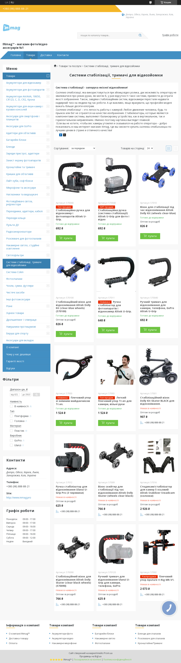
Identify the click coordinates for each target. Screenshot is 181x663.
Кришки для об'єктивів (19, 174)
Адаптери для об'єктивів (21, 133)
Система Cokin (15, 272)
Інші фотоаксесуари (18, 299)
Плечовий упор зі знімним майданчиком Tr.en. (73, 401)
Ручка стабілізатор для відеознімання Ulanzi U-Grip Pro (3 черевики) (71, 489)
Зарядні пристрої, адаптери (22, 153)
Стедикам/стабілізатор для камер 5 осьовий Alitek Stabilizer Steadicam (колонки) (157, 491)
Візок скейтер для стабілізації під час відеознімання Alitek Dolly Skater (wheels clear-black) (115, 491)
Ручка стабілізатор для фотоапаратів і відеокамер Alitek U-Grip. (115, 306)
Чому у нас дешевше (18, 354)
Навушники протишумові (21, 326)
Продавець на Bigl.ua (90, 656)
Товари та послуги (70, 66)
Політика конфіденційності (117, 659)
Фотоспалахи (14, 278)
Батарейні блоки (16, 139)
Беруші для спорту (17, 333)
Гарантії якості (15, 361)
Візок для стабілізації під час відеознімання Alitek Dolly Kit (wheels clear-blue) (158, 210)
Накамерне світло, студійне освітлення (22, 247)
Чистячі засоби (15, 292)
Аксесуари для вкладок (20, 340)
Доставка (46, 55)
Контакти (63, 55)
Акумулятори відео (62, 638)
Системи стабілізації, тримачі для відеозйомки (23, 263)
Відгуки (10, 368)
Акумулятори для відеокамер (23, 82)
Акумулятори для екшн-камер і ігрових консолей (24, 108)
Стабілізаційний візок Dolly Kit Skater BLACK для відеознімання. (157, 400)
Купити (68, 238)
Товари (30, 55)
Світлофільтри (15, 255)
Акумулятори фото (62, 633)
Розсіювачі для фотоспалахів (23, 238)
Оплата (13, 643)
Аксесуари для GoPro (18, 126)
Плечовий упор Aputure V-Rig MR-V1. (157, 578)
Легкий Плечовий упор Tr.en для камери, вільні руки (115, 401)
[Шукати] (140, 35)
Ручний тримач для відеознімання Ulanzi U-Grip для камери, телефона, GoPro (114, 581)
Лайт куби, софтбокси (19, 180)
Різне (9, 306)
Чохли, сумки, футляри (19, 285)
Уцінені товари (15, 313)
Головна (16, 55)
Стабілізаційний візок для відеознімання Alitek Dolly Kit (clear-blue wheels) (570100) (73, 306)
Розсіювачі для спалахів (151, 638)
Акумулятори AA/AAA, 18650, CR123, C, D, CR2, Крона (23, 98)
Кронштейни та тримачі (20, 167)
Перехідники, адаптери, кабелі (24, 211)
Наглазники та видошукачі (22, 194)
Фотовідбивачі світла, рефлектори (19, 203)
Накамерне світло (105, 638)
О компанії (12, 347)
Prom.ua (108, 653)
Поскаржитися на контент (87, 659)
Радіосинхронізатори (18, 231)
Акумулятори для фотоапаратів (25, 89)
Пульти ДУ (12, 225)
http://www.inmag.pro (18, 497)
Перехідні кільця (15, 218)
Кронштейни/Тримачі (150, 643)
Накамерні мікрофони (64, 643)
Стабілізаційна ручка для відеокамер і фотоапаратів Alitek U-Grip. (73, 214)
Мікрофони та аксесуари (21, 187)
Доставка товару (18, 638)
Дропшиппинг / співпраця (21, 319)
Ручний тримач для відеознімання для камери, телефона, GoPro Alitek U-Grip (157, 306)
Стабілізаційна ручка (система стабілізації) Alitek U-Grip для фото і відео (113, 214)
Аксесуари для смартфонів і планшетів (22, 118)
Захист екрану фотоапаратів (23, 160)
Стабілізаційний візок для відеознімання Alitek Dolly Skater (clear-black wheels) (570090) (73, 581)
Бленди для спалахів (149, 633)
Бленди (10, 146)
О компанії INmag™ (19, 633)
